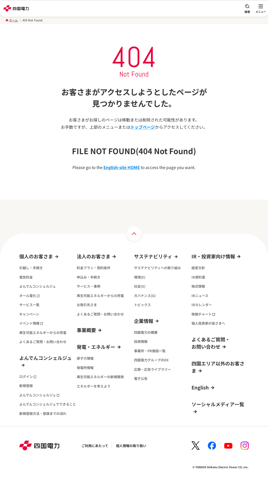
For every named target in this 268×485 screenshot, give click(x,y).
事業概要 (86, 330)
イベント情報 (31, 323)
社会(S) (139, 286)
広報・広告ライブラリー (152, 369)
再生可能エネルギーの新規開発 (100, 376)
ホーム (13, 20)
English (200, 387)
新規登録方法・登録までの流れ (42, 413)
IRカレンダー (201, 304)
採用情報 (140, 341)
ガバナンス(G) (145, 295)
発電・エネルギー (96, 346)
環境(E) (139, 277)
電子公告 (140, 378)
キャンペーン (29, 314)
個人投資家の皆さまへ (208, 323)
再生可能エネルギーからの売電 (42, 332)
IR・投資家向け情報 (213, 256)
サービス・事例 (88, 286)
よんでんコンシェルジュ (37, 286)
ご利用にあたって (95, 445)
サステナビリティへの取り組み (157, 267)
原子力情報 (85, 358)
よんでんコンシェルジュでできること (47, 404)
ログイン (27, 376)
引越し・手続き (31, 267)
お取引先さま (87, 304)
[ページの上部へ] (134, 233)
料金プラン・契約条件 (93, 267)
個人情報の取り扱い (131, 445)
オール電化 (29, 295)
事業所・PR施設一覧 (150, 350)
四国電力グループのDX (151, 360)
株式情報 (198, 286)
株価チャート (203, 314)
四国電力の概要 (146, 332)
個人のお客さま (36, 256)
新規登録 (26, 385)
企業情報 (143, 320)
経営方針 (198, 267)
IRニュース (199, 295)
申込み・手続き (88, 277)
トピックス (142, 304)
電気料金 (26, 277)
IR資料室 (198, 277)
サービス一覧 (29, 304)
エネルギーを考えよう (93, 386)
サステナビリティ (153, 256)
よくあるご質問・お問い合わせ (42, 341)
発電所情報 (85, 367)
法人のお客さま (93, 256)
